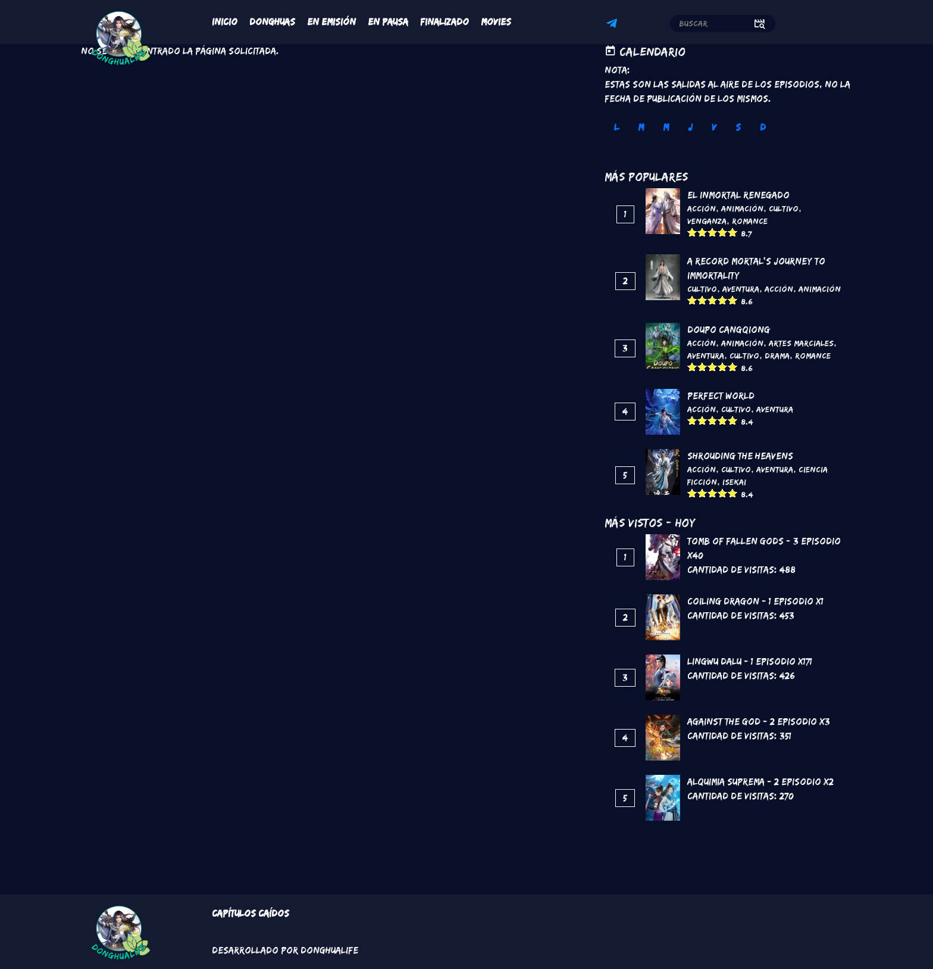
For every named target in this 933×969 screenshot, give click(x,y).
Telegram (613, 25)
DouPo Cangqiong (728, 330)
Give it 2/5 (702, 232)
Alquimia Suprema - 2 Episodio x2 (760, 782)
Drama (777, 355)
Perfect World (720, 396)
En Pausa (388, 22)
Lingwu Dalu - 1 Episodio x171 (749, 661)
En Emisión (331, 22)
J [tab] (690, 127)
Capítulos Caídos (250, 913)
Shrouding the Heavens (740, 456)
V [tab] (714, 127)
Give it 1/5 (692, 232)
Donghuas (272, 22)
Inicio (224, 22)
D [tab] (763, 127)
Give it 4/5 (723, 232)
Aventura (740, 289)
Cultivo (784, 208)
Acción (701, 208)
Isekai (734, 482)
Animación (742, 208)
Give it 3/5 (712, 232)
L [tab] (616, 127)
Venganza (707, 221)
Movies (496, 22)
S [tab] (738, 127)
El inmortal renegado (738, 195)
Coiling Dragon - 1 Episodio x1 (755, 601)
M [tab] (641, 127)
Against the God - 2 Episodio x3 (758, 721)
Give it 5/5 (733, 232)
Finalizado (444, 22)
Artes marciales (801, 343)
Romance (750, 221)
